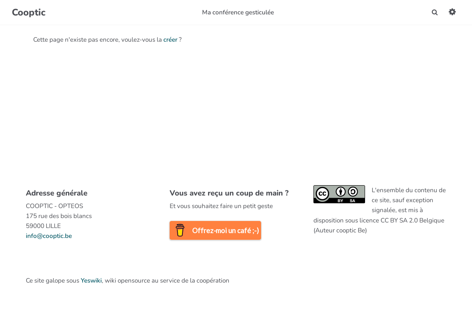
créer (170, 39)
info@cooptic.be (49, 236)
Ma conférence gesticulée (238, 12)
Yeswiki (91, 280)
